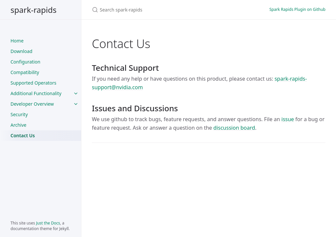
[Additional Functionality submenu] (76, 93)
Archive (18, 125)
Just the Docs (48, 223)
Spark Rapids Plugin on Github (297, 9)
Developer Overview (32, 104)
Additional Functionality (35, 93)
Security (19, 114)
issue (288, 119)
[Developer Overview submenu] (76, 104)
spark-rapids (33, 9)
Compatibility (24, 72)
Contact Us (22, 135)
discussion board (234, 127)
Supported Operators (33, 83)
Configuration (25, 62)
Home (17, 41)
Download (21, 51)
